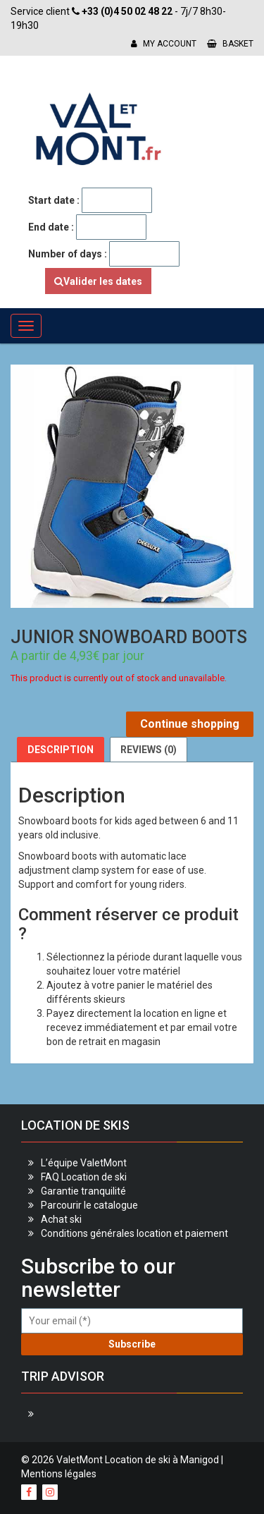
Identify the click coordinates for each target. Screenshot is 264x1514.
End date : (51, 227)
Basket (230, 44)
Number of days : (67, 254)
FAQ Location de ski (84, 1177)
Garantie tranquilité (83, 1191)
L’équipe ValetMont (84, 1162)
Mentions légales (58, 1473)
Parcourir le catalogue (89, 1205)
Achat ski (61, 1219)
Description (60, 749)
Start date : (54, 200)
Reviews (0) (148, 749)
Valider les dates (98, 281)
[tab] (60, 749)
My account (163, 44)
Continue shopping (189, 724)
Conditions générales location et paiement (134, 1233)
